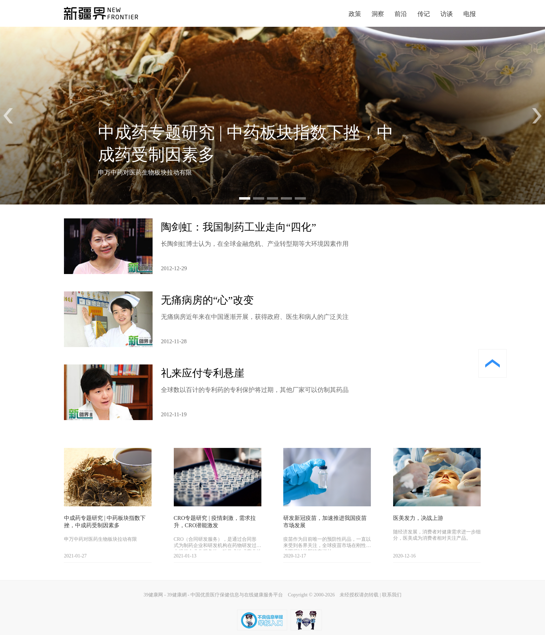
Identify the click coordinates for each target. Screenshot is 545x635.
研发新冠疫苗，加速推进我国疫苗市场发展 (325, 521)
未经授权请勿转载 (359, 594)
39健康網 (177, 594)
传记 (423, 13)
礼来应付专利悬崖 (202, 373)
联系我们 (391, 594)
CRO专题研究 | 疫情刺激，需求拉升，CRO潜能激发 (215, 521)
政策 (355, 13)
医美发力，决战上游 (418, 518)
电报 (469, 13)
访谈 (446, 13)
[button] (537, 115)
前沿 (400, 13)
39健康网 (153, 594)
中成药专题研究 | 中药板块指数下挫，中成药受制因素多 (105, 521)
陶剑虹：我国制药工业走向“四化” (238, 227)
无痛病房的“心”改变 (207, 300)
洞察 (378, 13)
